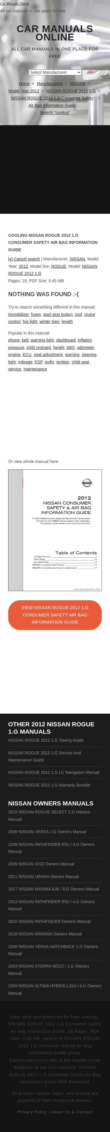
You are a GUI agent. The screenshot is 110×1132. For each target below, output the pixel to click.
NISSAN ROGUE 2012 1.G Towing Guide (46, 740)
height (58, 347)
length (67, 321)
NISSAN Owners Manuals (51, 803)
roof (78, 314)
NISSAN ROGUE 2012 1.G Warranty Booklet (49, 785)
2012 (23, 266)
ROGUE (58, 266)
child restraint (38, 347)
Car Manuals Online (55, 33)
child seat (80, 362)
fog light (30, 321)
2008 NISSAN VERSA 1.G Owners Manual (47, 831)
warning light (42, 340)
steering (89, 354)
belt (25, 340)
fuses (36, 314)
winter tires (50, 321)
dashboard (65, 340)
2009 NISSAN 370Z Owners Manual (41, 864)
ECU (27, 354)
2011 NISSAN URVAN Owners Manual (43, 876)
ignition (62, 362)
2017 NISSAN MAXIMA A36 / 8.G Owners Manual (53, 889)
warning (72, 354)
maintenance (35, 369)
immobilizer (18, 314)
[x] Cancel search (24, 259)
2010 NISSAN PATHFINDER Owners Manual (49, 921)
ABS (70, 347)
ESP (38, 362)
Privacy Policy (32, 1112)
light (12, 362)
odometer (85, 347)
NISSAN (77, 259)
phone (14, 340)
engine (14, 354)
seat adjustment (48, 354)
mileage (25, 362)
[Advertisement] (55, 169)
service (14, 369)
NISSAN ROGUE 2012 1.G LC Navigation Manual (53, 772)
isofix (49, 362)
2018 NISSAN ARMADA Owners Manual (45, 934)
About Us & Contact (71, 1112)
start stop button (57, 314)
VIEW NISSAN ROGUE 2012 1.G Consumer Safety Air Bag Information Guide (55, 614)
